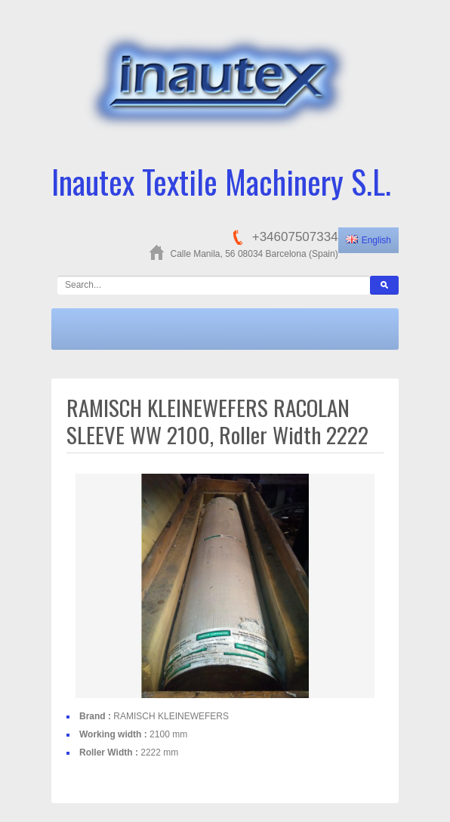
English (368, 240)
